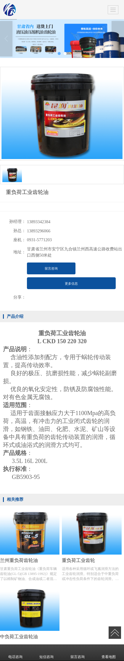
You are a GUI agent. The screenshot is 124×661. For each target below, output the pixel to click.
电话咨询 (15, 653)
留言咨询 (51, 268)
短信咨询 (46, 653)
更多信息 (71, 283)
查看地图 (109, 653)
